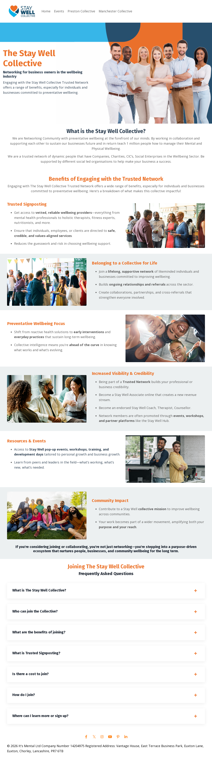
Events (59, 11)
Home (45, 11)
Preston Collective (81, 11)
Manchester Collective (115, 11)
